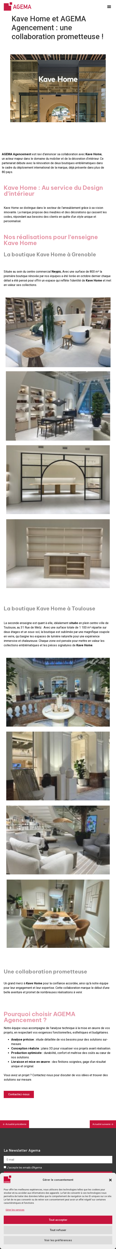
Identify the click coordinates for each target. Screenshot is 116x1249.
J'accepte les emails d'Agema (24, 1167)
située (73, 623)
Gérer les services (15, 1211)
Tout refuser (58, 1231)
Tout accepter (58, 1221)
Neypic (56, 271)
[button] (110, 1181)
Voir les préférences (58, 1241)
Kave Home (93, 154)
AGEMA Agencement (16, 154)
